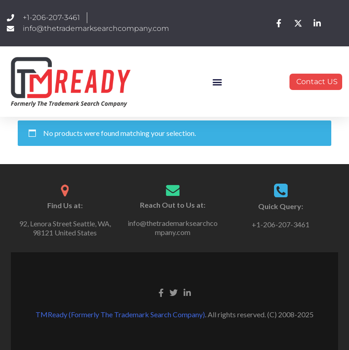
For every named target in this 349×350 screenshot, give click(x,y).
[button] (217, 81)
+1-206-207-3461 (280, 224)
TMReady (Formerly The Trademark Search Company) (120, 314)
